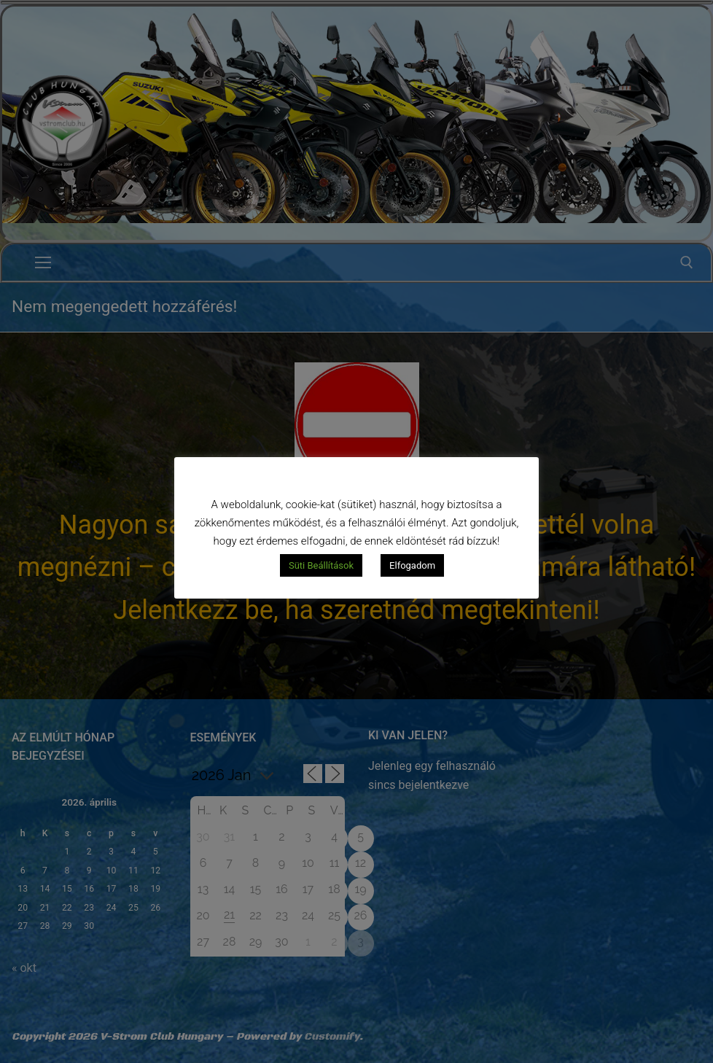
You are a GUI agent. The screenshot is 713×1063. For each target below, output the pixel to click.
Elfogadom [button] (412, 565)
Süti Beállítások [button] (321, 565)
